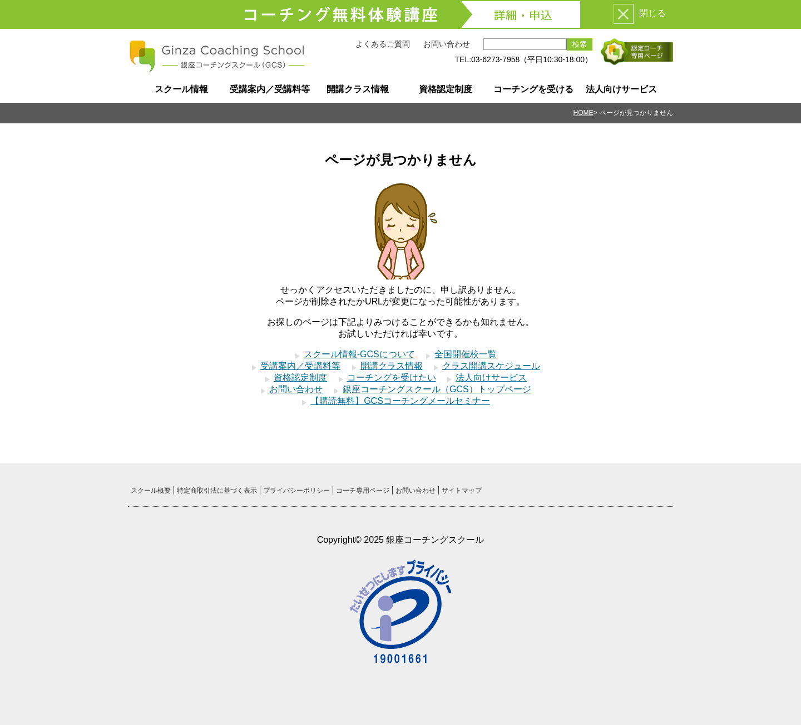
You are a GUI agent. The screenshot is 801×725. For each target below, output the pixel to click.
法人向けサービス (621, 89)
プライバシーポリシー (296, 490)
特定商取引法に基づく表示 (217, 490)
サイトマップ (462, 490)
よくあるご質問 (382, 43)
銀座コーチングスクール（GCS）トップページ (437, 389)
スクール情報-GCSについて (359, 354)
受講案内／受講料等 (270, 89)
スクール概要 (151, 490)
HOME (583, 113)
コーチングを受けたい (391, 377)
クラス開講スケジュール (491, 366)
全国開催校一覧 (465, 354)
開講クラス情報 (358, 89)
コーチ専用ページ (362, 490)
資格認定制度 (445, 89)
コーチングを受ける (533, 89)
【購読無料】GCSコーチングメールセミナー (400, 401)
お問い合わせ (446, 43)
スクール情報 (181, 89)
